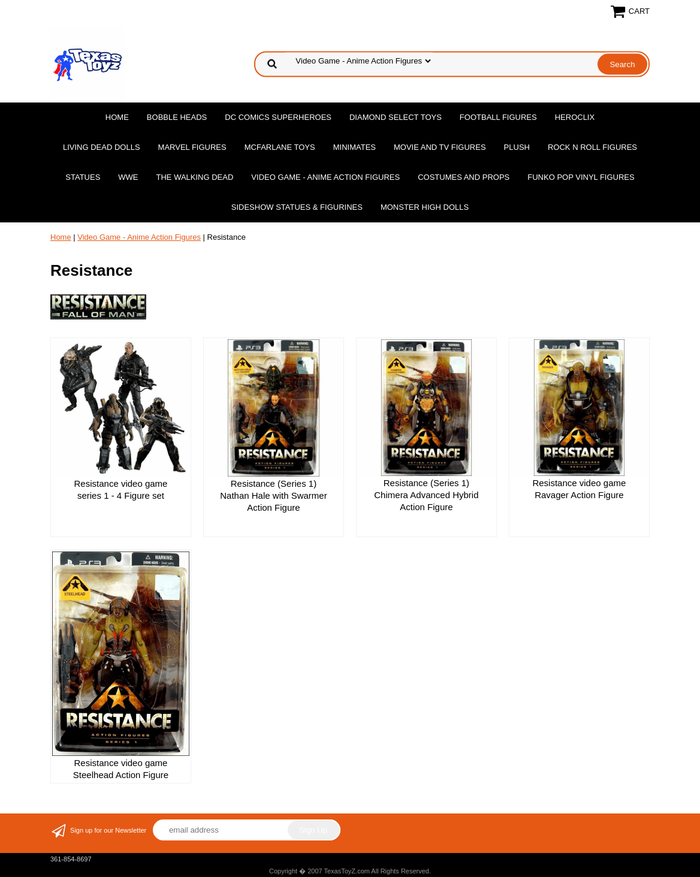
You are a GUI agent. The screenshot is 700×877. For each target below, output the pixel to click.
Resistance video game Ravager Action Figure (579, 489)
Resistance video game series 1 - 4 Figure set (121, 489)
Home (117, 117)
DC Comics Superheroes (278, 117)
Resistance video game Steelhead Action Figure (120, 769)
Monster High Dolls (425, 207)
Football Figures (498, 117)
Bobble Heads (177, 117)
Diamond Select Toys (395, 117)
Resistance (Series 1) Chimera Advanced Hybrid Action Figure (426, 495)
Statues (82, 177)
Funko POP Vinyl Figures (580, 177)
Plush (517, 147)
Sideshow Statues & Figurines (297, 207)
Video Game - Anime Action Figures (325, 177)
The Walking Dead (195, 177)
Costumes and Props (463, 177)
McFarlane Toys (280, 147)
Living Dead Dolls (101, 147)
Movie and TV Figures (440, 147)
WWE (128, 177)
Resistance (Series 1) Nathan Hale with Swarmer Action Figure (273, 495)
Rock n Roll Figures (592, 147)
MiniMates (354, 147)
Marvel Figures (192, 147)
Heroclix (575, 117)
